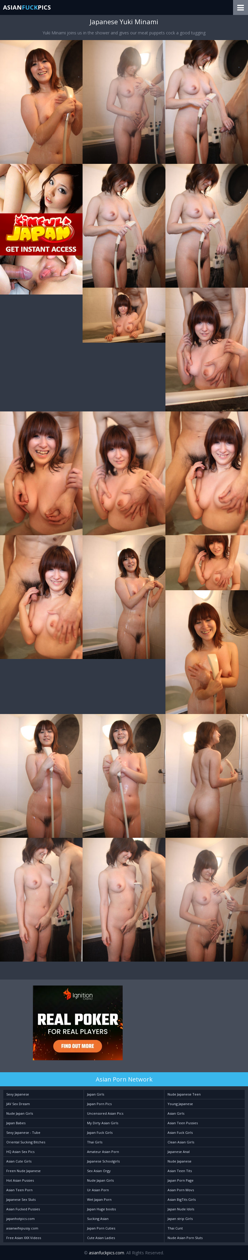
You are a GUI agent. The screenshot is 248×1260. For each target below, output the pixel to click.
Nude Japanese (179, 1161)
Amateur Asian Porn (103, 1151)
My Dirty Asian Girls (102, 1123)
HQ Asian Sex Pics (20, 1151)
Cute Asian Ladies (101, 1237)
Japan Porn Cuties (101, 1228)
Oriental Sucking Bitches (25, 1142)
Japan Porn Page (181, 1180)
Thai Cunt (175, 1228)
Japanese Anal (179, 1151)
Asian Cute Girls (18, 1161)
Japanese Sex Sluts (21, 1199)
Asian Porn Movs (181, 1190)
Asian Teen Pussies (183, 1123)
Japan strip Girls (180, 1218)
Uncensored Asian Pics (105, 1113)
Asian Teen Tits (180, 1171)
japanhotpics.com (20, 1218)
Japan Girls (95, 1094)
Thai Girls (94, 1142)
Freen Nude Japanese (23, 1171)
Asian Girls (176, 1113)
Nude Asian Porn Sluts (185, 1237)
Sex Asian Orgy (99, 1171)
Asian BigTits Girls (182, 1199)
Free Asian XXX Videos (23, 1237)
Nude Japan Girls (19, 1113)
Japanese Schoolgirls (103, 1161)
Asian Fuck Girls (180, 1132)
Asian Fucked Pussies (23, 1209)
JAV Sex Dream (18, 1104)
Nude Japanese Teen (184, 1094)
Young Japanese (180, 1104)
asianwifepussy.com (22, 1228)
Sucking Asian (98, 1218)
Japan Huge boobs (101, 1209)
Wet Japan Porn (99, 1199)
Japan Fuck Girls (99, 1132)
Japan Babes (15, 1123)
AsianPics (27, 7)
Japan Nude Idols (181, 1209)
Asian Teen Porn (19, 1190)
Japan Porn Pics (99, 1104)
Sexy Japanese (17, 1094)
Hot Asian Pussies (20, 1180)
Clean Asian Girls (181, 1142)
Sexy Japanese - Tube (23, 1132)
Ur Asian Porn (98, 1190)
